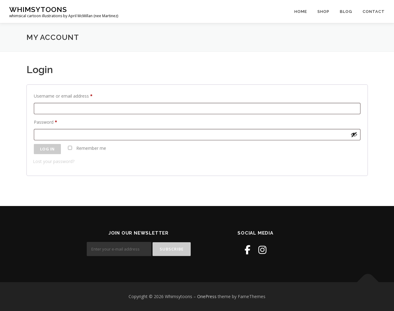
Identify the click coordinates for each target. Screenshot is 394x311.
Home (300, 11)
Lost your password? (53, 161)
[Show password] (354, 134)
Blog (346, 11)
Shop (323, 11)
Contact (374, 11)
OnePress (207, 296)
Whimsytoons (38, 9)
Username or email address (64, 96)
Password (47, 122)
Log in (47, 149)
